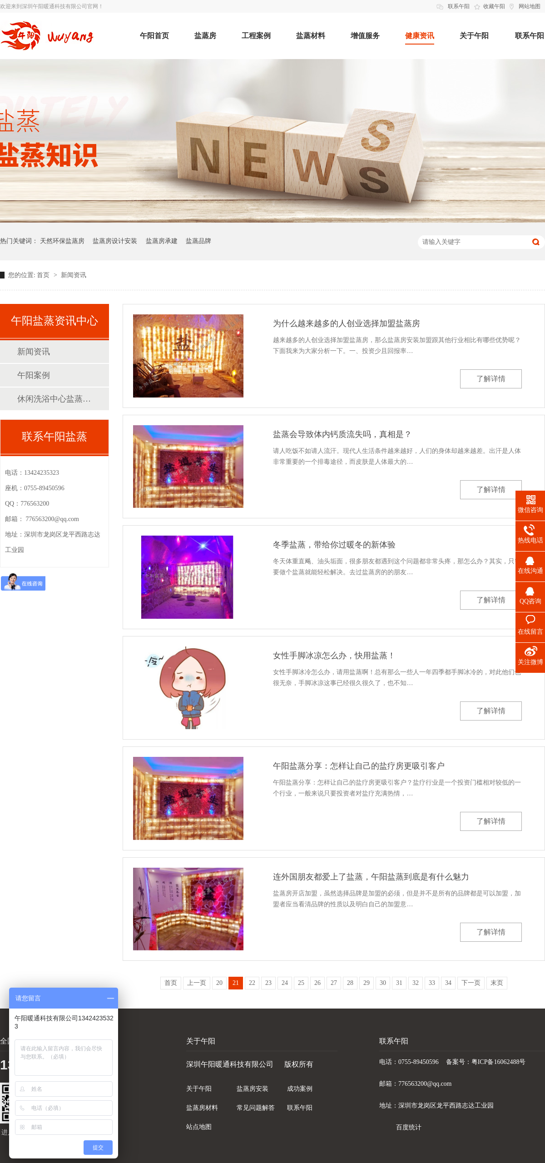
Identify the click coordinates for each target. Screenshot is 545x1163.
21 (236, 982)
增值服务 (365, 36)
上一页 (196, 982)
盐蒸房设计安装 (115, 241)
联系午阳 (459, 6)
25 (301, 982)
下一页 (471, 982)
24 (285, 982)
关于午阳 (474, 36)
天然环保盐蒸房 (62, 241)
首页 (44, 275)
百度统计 (408, 1127)
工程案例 (256, 36)
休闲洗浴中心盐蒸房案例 (54, 398)
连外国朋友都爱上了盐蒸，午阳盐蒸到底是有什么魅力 (371, 876)
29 (366, 982)
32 (415, 982)
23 (268, 982)
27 (334, 982)
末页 (496, 982)
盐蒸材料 (310, 36)
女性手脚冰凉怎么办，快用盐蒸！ (334, 655)
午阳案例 (33, 375)
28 (350, 982)
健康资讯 (419, 36)
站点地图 (199, 1126)
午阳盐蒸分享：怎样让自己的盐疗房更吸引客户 (359, 765)
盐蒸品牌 (198, 241)
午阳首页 (154, 36)
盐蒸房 (205, 36)
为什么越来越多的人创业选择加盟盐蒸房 (346, 323)
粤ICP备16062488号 (498, 1062)
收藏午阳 (494, 6)
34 (448, 982)
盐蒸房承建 (162, 241)
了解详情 (490, 379)
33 (432, 982)
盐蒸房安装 (252, 1088)
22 (252, 982)
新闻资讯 (73, 275)
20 (219, 982)
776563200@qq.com (52, 519)
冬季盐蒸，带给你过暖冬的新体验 (334, 544)
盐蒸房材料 (202, 1107)
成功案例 (299, 1088)
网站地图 (529, 6)
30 (383, 982)
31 (399, 982)
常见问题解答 (256, 1107)
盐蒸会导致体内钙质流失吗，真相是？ (342, 434)
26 (317, 982)
